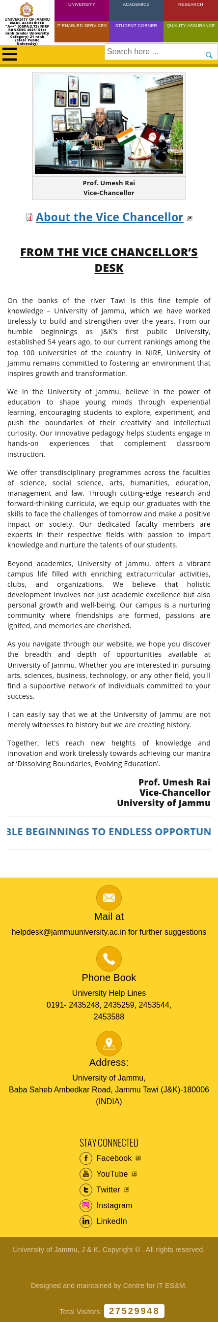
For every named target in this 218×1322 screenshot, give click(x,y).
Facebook (106, 1158)
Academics (136, 4)
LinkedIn (103, 1221)
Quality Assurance (190, 25)
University (81, 4)
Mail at (109, 916)
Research (190, 4)
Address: (109, 1062)
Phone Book (109, 977)
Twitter (100, 1190)
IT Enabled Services (81, 25)
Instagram (106, 1205)
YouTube (104, 1174)
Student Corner (136, 25)
